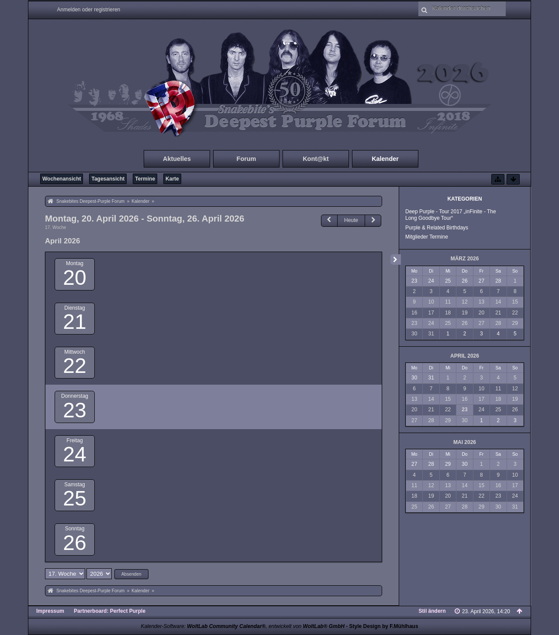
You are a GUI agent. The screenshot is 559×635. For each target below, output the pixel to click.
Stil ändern (432, 611)
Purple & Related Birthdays (436, 228)
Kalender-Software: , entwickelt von (242, 626)
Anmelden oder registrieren (89, 10)
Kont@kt (316, 158)
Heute (351, 220)
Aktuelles (177, 158)
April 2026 (464, 356)
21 (74, 321)
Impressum (50, 611)
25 (74, 498)
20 (74, 277)
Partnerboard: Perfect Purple (109, 611)
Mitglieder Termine (426, 237)
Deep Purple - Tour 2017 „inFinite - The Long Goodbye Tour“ (450, 214)
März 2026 (465, 259)
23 (74, 410)
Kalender (385, 158)
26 (74, 542)
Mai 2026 (464, 442)
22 (74, 365)
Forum (246, 158)
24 (74, 454)
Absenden (131, 574)
